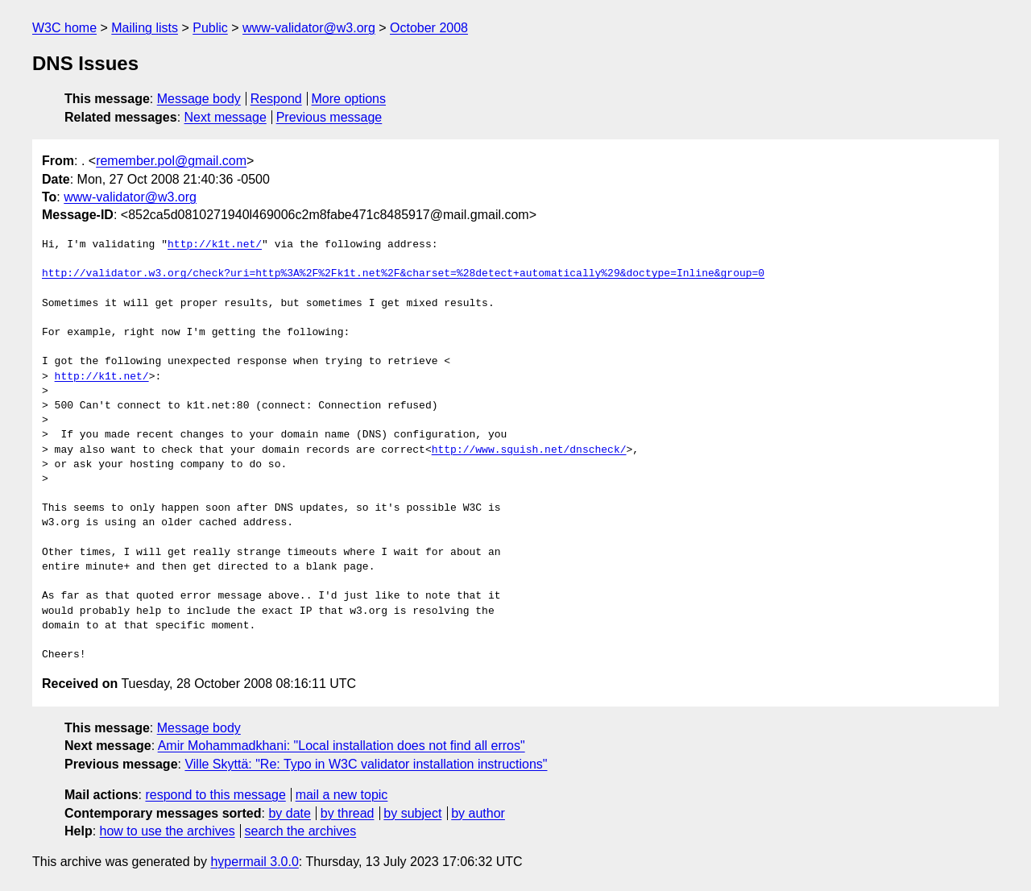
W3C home (64, 28)
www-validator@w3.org (308, 28)
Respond (276, 99)
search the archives (301, 831)
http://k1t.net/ (215, 245)
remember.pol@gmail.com (171, 161)
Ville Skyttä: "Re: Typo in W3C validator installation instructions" (365, 764)
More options (349, 99)
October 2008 (429, 28)
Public (210, 28)
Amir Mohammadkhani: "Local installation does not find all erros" (341, 745)
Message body (199, 99)
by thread (348, 813)
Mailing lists (144, 28)
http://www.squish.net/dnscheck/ (529, 450)
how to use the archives (167, 831)
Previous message (329, 117)
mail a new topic (342, 795)
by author (478, 813)
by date (289, 813)
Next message (225, 117)
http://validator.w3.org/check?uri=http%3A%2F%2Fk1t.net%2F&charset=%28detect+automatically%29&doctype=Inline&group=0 (403, 274)
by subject (412, 813)
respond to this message (215, 795)
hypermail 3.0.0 (254, 861)
